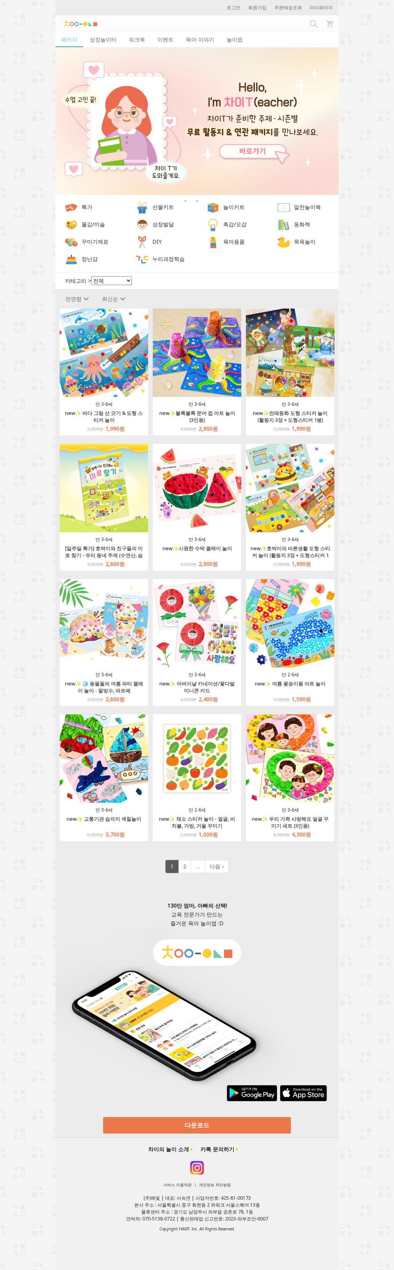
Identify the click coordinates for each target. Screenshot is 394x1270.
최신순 (113, 298)
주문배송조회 (288, 7)
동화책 (302, 224)
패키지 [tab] (69, 39)
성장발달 (163, 224)
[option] (197, 121)
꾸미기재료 (95, 242)
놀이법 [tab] (235, 39)
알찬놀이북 (307, 207)
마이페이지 (321, 7)
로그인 (233, 7)
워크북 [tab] (137, 39)
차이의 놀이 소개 (168, 1149)
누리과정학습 (168, 259)
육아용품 (234, 242)
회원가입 (257, 7)
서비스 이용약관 (178, 1184)
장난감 (90, 259)
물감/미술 (93, 224)
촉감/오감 (235, 224)
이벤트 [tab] (165, 39)
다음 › (217, 866)
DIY (157, 242)
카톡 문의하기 (217, 1149)
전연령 (77, 298)
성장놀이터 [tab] (103, 39)
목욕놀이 (305, 242)
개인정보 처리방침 (215, 1184)
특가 (87, 207)
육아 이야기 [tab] (200, 39)
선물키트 (163, 207)
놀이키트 (234, 207)
